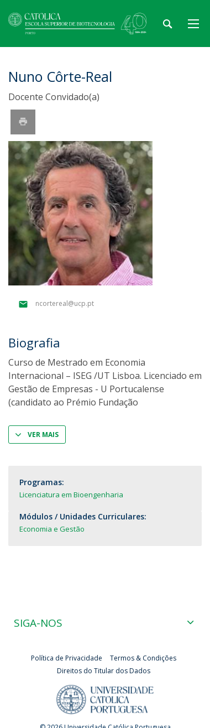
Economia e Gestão (52, 529)
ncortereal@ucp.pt (64, 304)
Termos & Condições (143, 658)
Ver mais (43, 434)
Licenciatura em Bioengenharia (71, 495)
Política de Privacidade (66, 658)
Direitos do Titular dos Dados (103, 670)
